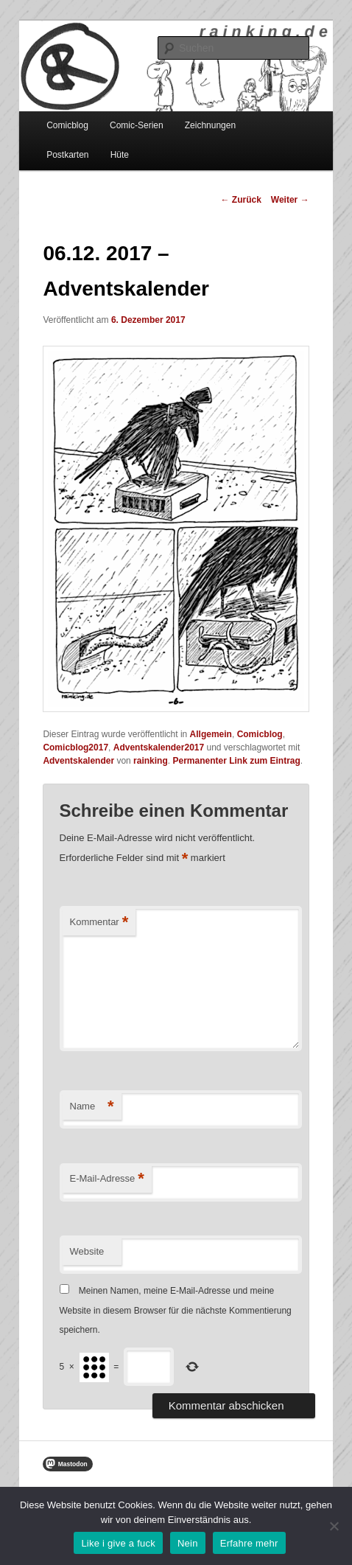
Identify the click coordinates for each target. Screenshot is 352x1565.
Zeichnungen (210, 125)
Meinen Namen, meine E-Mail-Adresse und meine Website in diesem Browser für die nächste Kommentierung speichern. (176, 1310)
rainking (150, 761)
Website (87, 1251)
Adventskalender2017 (158, 747)
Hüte (119, 155)
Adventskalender (78, 761)
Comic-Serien (136, 125)
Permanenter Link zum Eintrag (236, 761)
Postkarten (67, 155)
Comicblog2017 (75, 747)
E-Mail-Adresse (107, 1179)
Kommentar (99, 922)
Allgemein (211, 734)
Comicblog (67, 125)
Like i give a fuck (118, 1543)
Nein (187, 1543)
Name (92, 1107)
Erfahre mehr (249, 1543)
